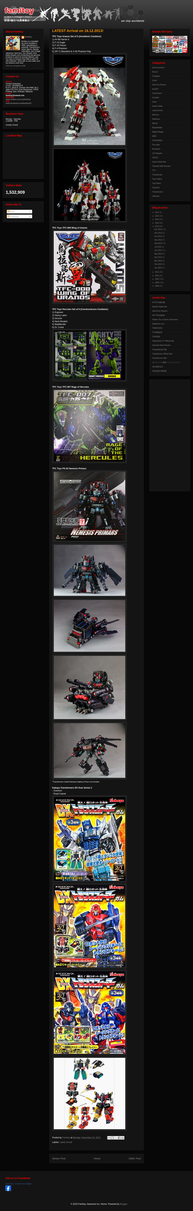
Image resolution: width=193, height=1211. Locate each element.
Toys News (156, 183)
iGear (154, 102)
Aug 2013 (158, 243)
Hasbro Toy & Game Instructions (165, 320)
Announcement (158, 68)
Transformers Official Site (162, 354)
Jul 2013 (158, 247)
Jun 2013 (158, 250)
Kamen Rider (157, 106)
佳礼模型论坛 (157, 367)
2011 (157, 276)
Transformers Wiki (159, 358)
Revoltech (156, 149)
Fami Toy (9, 1184)
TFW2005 (156, 337)
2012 (157, 272)
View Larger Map (23, 158)
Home (97, 1158)
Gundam (155, 98)
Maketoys (156, 119)
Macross (155, 115)
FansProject (157, 93)
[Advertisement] (166, 434)
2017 (157, 212)
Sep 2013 (158, 240)
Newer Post (58, 1158)
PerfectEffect (157, 140)
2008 (157, 286)
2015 (157, 219)
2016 (157, 216)
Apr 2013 (158, 257)
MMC (154, 136)
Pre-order (156, 145)
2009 (157, 283)
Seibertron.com (158, 324)
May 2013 (158, 254)
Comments (13, 217)
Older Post (135, 1158)
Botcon (155, 72)
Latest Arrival (66, 1142)
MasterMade (157, 128)
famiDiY (155, 89)
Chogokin (156, 76)
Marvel (155, 123)
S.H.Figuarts (157, 153)
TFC (154, 170)
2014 (157, 223)
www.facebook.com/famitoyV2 (18, 103)
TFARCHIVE (157, 328)
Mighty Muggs (157, 132)
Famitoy (28, 37)
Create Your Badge (23, 1184)
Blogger (123, 1204)
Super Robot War (159, 162)
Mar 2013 (158, 261)
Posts (11, 212)
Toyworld (155, 188)
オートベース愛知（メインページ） (166, 362)
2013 (157, 226)
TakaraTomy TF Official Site (163, 341)
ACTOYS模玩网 (158, 302)
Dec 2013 (158, 229)
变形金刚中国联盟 (159, 371)
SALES (155, 158)
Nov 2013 (158, 233)
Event (154, 80)
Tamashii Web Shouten (161, 166)
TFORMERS (157, 332)
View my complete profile (16, 66)
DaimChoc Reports (159, 311)
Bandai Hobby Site (159, 307)
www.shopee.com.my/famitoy (18, 99)
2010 (157, 279)
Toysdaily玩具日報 (159, 350)
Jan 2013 (158, 268)
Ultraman (156, 196)
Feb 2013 (158, 264)
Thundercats (157, 175)
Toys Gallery (157, 179)
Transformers (157, 192)
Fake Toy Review (159, 85)
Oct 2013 (158, 236)
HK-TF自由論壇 (158, 315)
